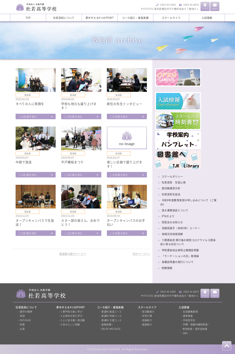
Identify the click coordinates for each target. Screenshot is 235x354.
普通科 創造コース (111, 311)
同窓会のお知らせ (172, 222)
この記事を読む (27, 116)
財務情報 (167, 268)
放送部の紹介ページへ (72, 254)
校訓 (22, 315)
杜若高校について (64, 17)
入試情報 (207, 17)
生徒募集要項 (190, 311)
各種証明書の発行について (178, 262)
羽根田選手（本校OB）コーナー (181, 228)
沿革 (22, 328)
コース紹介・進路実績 (135, 17)
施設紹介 (147, 324)
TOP (28, 17)
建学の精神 (26, 311)
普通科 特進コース (111, 315)
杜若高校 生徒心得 (174, 182)
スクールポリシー (172, 176)
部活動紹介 (148, 311)
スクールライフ (171, 17)
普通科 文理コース (111, 320)
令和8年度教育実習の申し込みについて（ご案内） (188, 202)
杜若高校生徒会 (171, 194)
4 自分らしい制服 (70, 324)
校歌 (22, 324)
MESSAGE (25, 320)
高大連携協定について (175, 210)
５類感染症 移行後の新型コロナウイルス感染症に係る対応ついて (188, 242)
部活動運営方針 (171, 188)
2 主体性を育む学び (71, 315)
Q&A (185, 333)
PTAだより (168, 216)
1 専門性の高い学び (71, 311)
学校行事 (147, 315)
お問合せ (215, 6)
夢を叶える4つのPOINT (100, 17)
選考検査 (188, 315)
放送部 (27, 95)
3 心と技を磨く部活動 (73, 320)
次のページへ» (141, 254)
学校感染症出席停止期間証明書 (180, 250)
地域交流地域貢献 (172, 234)
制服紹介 (147, 320)
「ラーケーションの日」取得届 (180, 256)
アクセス (205, 6)
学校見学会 (189, 320)
